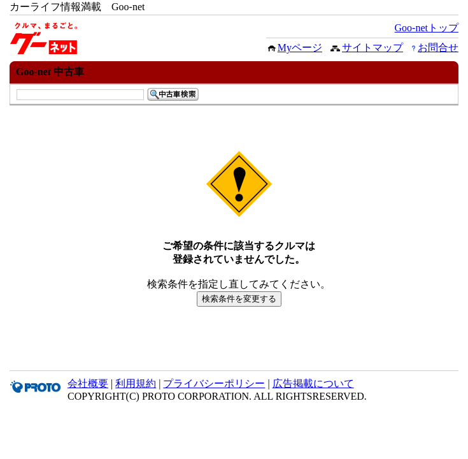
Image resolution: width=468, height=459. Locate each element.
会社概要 (87, 383)
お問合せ (438, 47)
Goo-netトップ (426, 27)
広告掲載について (313, 383)
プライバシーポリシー (214, 383)
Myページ (300, 47)
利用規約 (135, 383)
